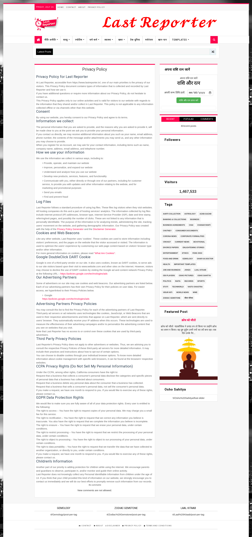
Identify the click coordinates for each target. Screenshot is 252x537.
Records (188, 282)
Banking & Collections (174, 220)
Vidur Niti (167, 293)
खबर (120, 39)
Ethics (185, 254)
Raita (177, 282)
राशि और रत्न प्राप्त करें (188, 101)
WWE (195, 293)
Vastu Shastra (195, 287)
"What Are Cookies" (104, 253)
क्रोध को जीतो (189, 320)
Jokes (187, 270)
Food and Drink (170, 259)
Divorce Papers (171, 248)
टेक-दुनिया (135, 39)
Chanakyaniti (204, 226)
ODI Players (169, 276)
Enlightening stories (193, 248)
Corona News (170, 237)
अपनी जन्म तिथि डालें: (174, 93)
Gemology (187, 259)
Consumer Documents (187, 231)
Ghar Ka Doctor (205, 259)
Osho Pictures (186, 276)
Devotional (199, 242)
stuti (165, 287)
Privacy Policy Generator (70, 229)
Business (194, 220)
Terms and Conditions (158, 526)
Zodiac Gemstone (171, 299)
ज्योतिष (78, 39)
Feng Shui (197, 254)
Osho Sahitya (204, 276)
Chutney (167, 231)
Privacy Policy (96, 7)
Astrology (190, 214)
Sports (201, 282)
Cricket (167, 242)
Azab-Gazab (205, 214)
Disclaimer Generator (104, 229)
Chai (191, 226)
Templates (179, 39)
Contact (71, 7)
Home (61, 7)
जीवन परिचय (188, 299)
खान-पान (162, 39)
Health (166, 265)
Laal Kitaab (200, 270)
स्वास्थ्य (107, 39)
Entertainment (170, 254)
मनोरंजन (149, 39)
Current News (182, 242)
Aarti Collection (171, 214)
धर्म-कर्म (93, 39)
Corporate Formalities (192, 237)
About (82, 7)
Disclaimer (113, 526)
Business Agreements (174, 226)
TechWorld (178, 287)
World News (182, 293)
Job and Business (171, 270)
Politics (167, 282)
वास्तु (65, 39)
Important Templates (184, 265)
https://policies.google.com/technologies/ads (84, 273)
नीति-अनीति (50, 39)
